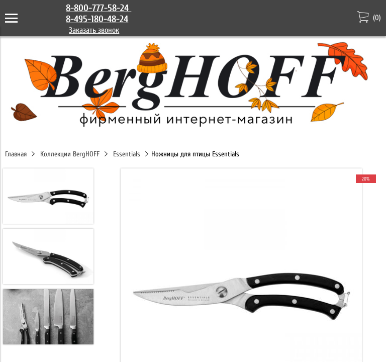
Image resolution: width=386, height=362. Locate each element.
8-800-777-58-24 (98, 8)
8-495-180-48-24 (97, 19)
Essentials (126, 154)
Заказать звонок (94, 30)
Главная (16, 154)
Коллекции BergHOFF (70, 154)
